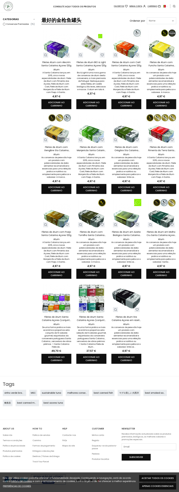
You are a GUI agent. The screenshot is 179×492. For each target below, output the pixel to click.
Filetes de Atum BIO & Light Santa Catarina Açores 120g (91, 64)
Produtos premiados (12, 451)
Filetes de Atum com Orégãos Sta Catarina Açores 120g (126, 149)
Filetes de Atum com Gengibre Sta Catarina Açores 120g (56, 149)
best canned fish (103, 392)
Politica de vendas (41, 435)
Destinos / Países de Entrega (46, 456)
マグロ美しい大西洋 (129, 392)
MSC (33, 392)
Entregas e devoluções (43, 451)
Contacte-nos (69, 435)
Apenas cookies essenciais (157, 486)
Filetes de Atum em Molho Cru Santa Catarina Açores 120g (161, 233)
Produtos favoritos (100, 459)
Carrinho (37, 440)
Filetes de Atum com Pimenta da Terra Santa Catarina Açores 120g (161, 149)
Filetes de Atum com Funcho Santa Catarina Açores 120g (161, 64)
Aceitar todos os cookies (158, 478)
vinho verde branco (15, 392)
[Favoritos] (121, 6)
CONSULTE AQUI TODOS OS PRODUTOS (74, 6)
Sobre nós (7, 435)
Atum (56, 69)
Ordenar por (137, 21)
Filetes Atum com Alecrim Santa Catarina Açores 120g (56, 64)
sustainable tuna (51, 392)
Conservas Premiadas (17, 24)
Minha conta (98, 435)
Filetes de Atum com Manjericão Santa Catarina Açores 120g (91, 149)
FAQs (64, 440)
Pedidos (96, 453)
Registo (95, 440)
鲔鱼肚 (7, 402)
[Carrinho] (154, 6)
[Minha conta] (137, 6)
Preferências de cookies (17, 486)
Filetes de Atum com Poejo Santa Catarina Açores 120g (56, 233)
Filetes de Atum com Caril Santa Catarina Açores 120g (126, 64)
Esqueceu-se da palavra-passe (104, 447)
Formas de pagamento (44, 445)
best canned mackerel (30, 402)
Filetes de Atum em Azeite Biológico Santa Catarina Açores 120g (126, 233)
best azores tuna (53, 402)
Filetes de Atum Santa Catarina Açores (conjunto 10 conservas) (56, 318)
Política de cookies (21, 481)
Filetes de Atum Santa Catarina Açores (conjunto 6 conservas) (91, 318)
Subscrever (136, 457)
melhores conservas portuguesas (86, 392)
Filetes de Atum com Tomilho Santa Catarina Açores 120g (91, 233)
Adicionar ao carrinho (56, 104)
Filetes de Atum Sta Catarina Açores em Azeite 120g (126, 318)
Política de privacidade (14, 445)
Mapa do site (68, 445)
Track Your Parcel (41, 461)
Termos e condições (12, 440)
